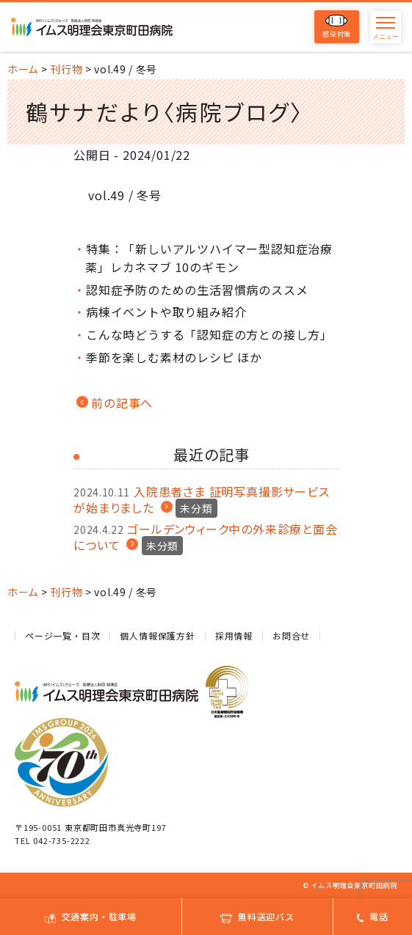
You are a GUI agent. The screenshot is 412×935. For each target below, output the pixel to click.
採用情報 (234, 635)
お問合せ (291, 635)
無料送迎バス (257, 916)
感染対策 (336, 27)
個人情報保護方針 (157, 635)
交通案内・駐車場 (91, 916)
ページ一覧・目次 (62, 635)
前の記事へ (122, 402)
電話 (372, 916)
